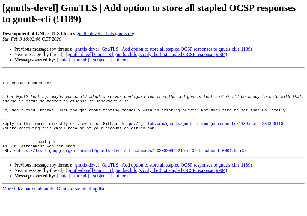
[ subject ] (99, 59)
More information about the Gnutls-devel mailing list (53, 205)
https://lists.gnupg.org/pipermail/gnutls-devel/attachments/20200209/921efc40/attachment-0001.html (129, 166)
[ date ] (63, 59)
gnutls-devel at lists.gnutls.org (105, 33)
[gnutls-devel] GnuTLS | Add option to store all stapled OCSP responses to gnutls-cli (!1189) (162, 49)
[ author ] (120, 59)
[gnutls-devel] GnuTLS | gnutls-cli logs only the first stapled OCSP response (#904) (146, 54)
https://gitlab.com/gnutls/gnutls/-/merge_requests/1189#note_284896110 (202, 134)
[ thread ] (80, 59)
